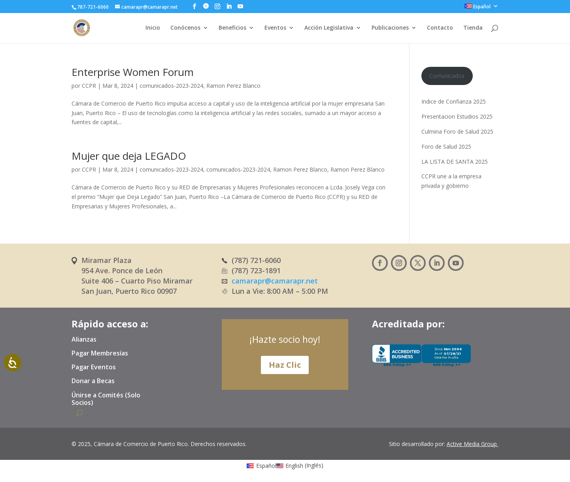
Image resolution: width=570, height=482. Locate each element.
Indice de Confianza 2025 (453, 101)
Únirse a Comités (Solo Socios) (106, 399)
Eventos (275, 28)
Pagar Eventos (94, 367)
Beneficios (232, 28)
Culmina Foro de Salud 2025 (457, 131)
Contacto (440, 28)
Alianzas (84, 340)
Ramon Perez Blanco (233, 85)
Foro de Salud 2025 (446, 146)
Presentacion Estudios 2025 (457, 116)
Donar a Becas (93, 381)
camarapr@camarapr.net (275, 280)
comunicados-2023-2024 (171, 85)
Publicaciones (390, 28)
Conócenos (185, 28)
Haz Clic (285, 364)
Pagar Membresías (100, 353)
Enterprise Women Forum (133, 72)
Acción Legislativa (328, 28)
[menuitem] (481, 8)
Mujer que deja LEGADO (129, 156)
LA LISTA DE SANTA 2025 (454, 161)
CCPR (89, 85)
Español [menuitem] (266, 465)
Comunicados (446, 75)
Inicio (152, 28)
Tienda (473, 28)
